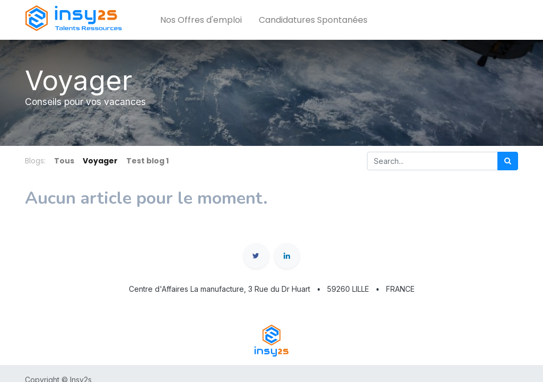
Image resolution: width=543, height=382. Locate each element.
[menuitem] (201, 20)
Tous (64, 160)
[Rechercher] (507, 161)
